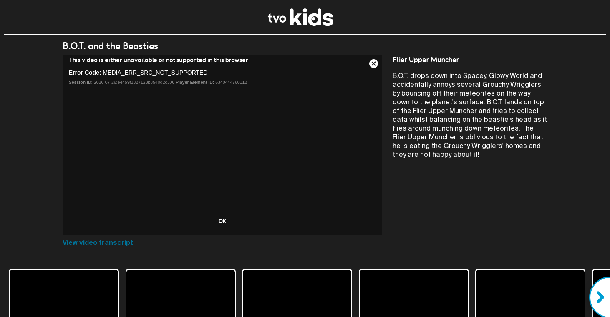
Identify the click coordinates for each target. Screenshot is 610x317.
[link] (300, 23)
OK (222, 221)
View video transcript (98, 242)
